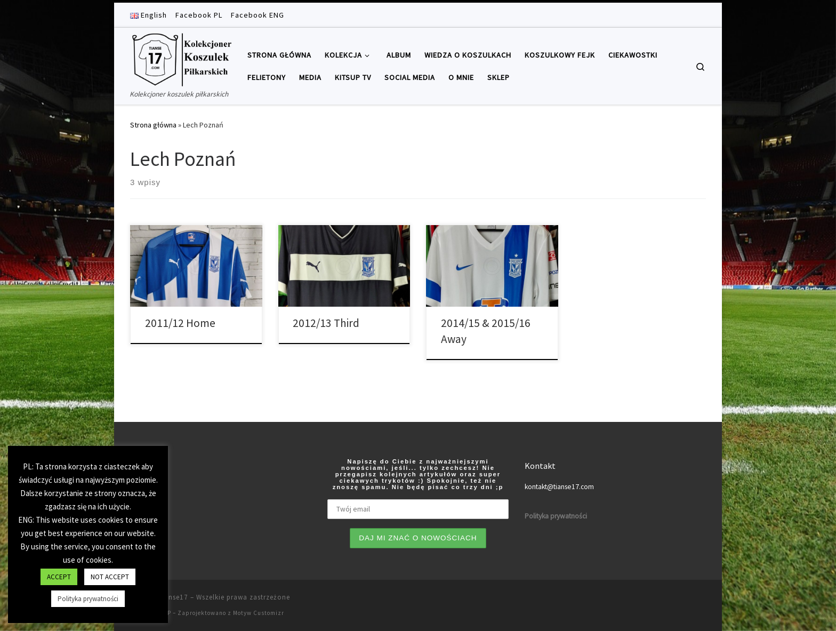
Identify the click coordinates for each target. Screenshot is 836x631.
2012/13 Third (326, 323)
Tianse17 (173, 597)
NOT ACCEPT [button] (110, 576)
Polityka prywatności (88, 598)
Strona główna (153, 125)
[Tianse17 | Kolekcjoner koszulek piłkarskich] (180, 58)
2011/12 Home (180, 323)
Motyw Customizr (258, 613)
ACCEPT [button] (59, 576)
